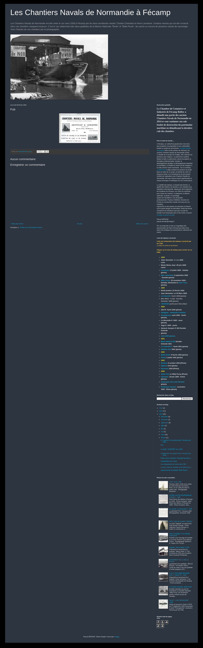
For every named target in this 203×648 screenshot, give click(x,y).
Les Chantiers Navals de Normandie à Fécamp (90, 12)
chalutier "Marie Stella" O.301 (179, 547)
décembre (164, 417)
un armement (161, 170)
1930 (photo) (168, 336)
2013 (161, 411)
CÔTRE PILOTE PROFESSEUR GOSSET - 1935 (180, 496)
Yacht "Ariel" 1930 (175, 482)
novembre (164, 420)
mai (162, 432)
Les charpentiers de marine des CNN (173, 464)
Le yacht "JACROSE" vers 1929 (171, 449)
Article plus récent (17, 224)
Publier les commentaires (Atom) (31, 227)
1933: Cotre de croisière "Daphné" (181, 521)
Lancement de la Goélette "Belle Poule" (174, 470)
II (166, 346)
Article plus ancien (142, 224)
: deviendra (173, 312)
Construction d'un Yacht (169, 461)
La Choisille (165, 296)
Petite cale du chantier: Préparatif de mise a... (176, 458)
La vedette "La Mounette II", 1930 (180, 509)
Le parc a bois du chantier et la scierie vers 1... (176, 467)
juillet (163, 426)
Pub (162, 445)
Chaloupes (172, 382)
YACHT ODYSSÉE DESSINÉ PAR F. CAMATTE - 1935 (179, 574)
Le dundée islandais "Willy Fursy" (180, 587)
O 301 (168, 341)
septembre (165, 423)
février (163, 438)
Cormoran (165, 270)
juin (162, 429)
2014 (161, 408)
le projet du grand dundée (165, 215)
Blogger (116, 637)
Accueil (79, 224)
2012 (161, 414)
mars (163, 435)
